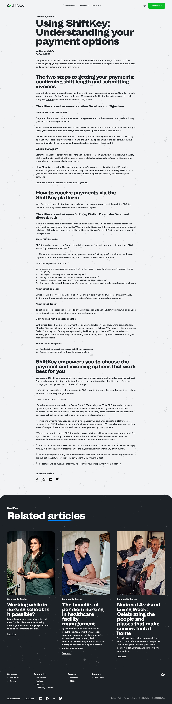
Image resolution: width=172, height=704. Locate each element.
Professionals (41, 678)
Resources (40, 684)
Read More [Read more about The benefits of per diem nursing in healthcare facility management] (66, 653)
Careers (13, 681)
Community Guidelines (45, 688)
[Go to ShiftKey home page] (16, 6)
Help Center (99, 678)
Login (144, 6)
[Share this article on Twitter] (57, 479)
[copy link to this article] (37, 479)
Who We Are (14, 678)
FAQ (84, 390)
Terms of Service (130, 698)
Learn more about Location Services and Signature (61, 182)
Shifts (72, 681)
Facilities (39, 681)
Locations (74, 678)
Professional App (13, 698)
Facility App (29, 698)
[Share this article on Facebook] (44, 479)
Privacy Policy (116, 698)
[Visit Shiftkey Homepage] (163, 675)
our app (50, 99)
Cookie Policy (144, 698)
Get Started (156, 6)
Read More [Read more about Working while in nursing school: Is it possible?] (11, 634)
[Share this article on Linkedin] (50, 479)
